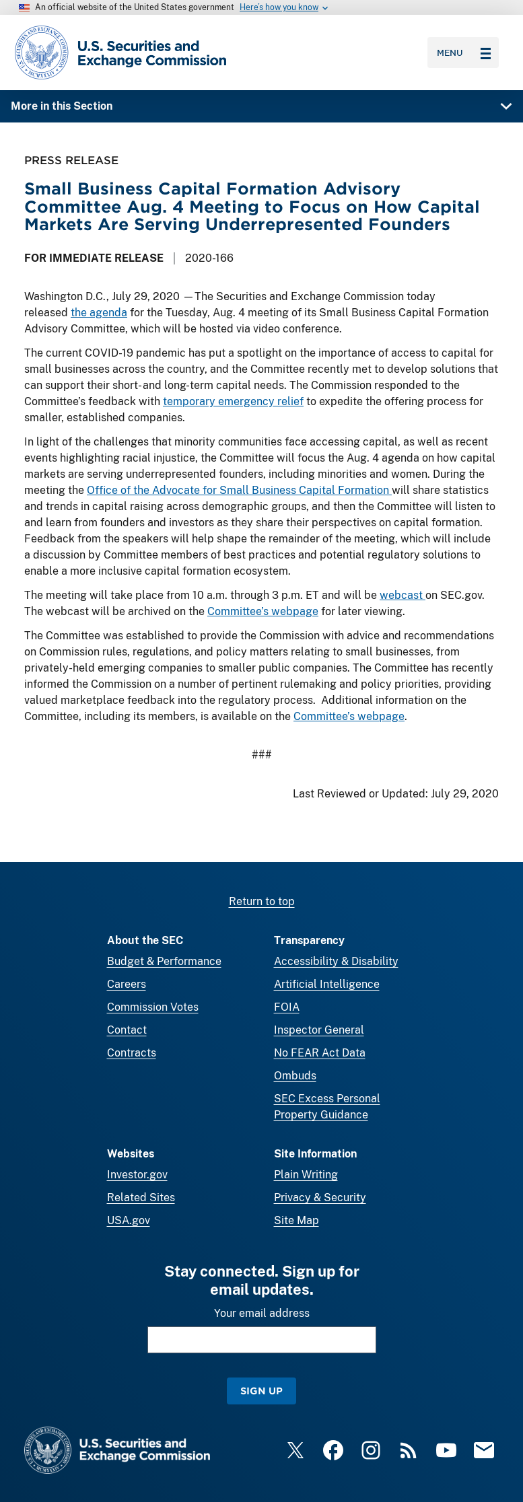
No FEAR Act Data (319, 1052)
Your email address (262, 1313)
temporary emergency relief (233, 401)
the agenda (99, 312)
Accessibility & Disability (336, 961)
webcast (402, 595)
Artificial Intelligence (327, 984)
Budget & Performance (164, 961)
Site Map (296, 1220)
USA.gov (128, 1220)
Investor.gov (137, 1174)
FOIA (287, 1007)
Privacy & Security (320, 1197)
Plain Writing (306, 1174)
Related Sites (141, 1197)
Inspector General (319, 1030)
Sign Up (261, 1390)
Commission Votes (153, 1007)
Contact (127, 1030)
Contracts (131, 1052)
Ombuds (295, 1075)
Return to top (262, 901)
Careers (126, 984)
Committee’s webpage (262, 611)
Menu (464, 52)
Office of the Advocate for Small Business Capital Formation (239, 490)
